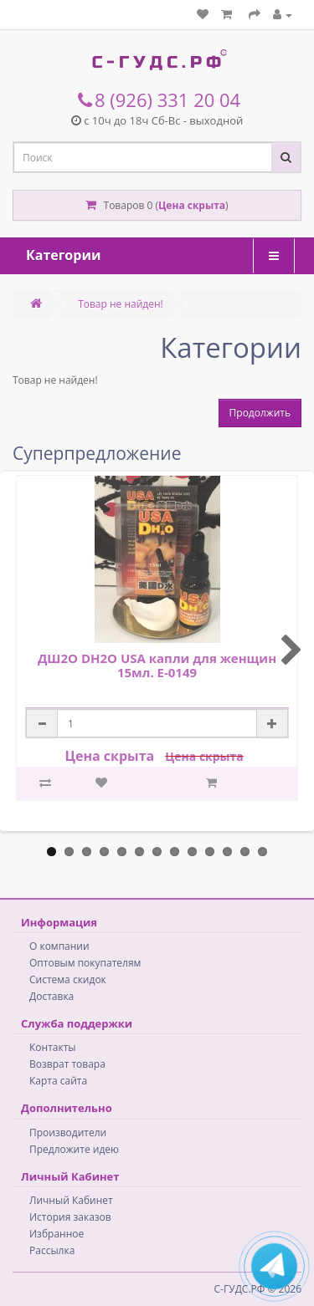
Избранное (56, 1234)
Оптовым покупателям (85, 963)
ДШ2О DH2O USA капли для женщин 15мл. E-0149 (157, 665)
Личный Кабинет (71, 1200)
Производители (67, 1132)
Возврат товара (67, 1064)
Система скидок (67, 979)
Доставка (51, 996)
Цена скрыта (191, 205)
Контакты (52, 1047)
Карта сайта (58, 1081)
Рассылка (52, 1250)
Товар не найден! (120, 304)
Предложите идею (74, 1149)
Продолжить (260, 413)
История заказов (70, 1217)
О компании (59, 946)
